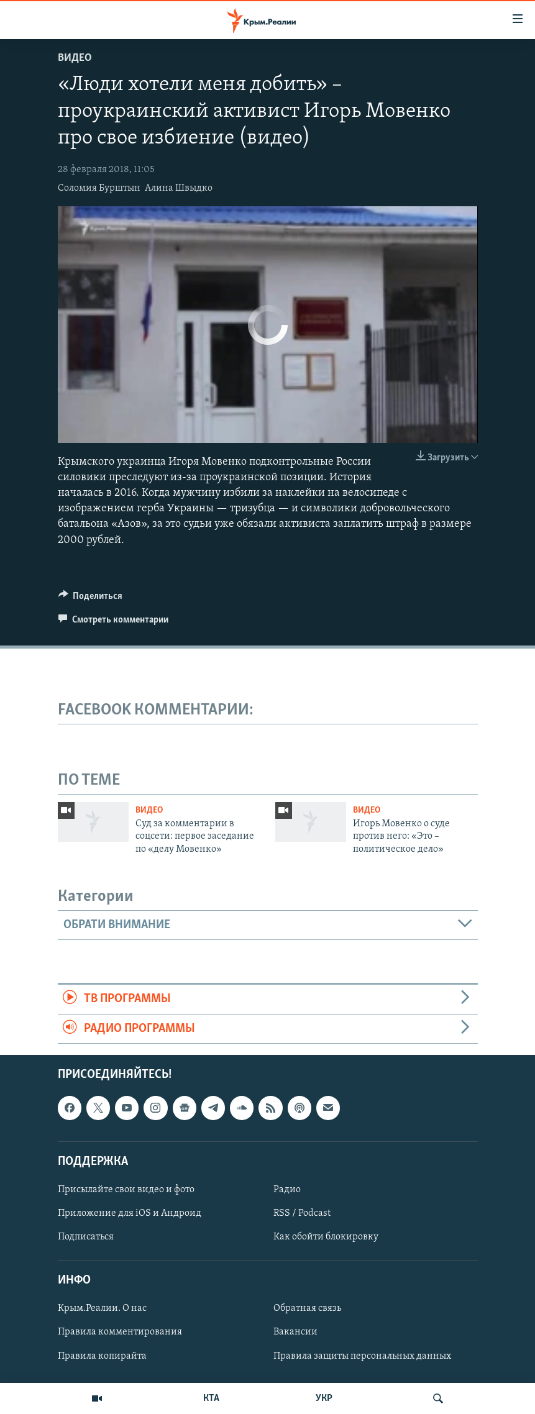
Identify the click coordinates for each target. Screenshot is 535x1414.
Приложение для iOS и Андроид (129, 1213)
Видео (75, 58)
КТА (211, 1398)
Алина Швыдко (179, 188)
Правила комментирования (120, 1332)
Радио (287, 1190)
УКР (324, 1398)
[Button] (90, 599)
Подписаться (86, 1237)
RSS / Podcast (302, 1213)
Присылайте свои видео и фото (126, 1190)
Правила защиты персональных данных (362, 1356)
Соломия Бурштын (99, 188)
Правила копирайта (102, 1356)
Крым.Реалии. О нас (102, 1308)
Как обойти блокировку (325, 1237)
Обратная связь (307, 1308)
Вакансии (295, 1332)
